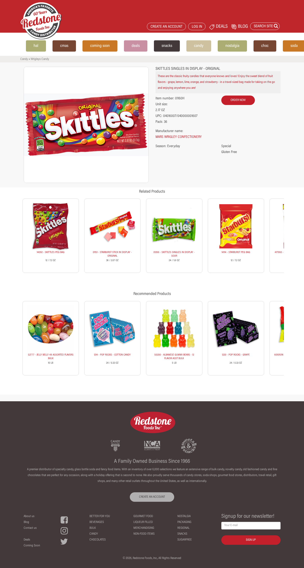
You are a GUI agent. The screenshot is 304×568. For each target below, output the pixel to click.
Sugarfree (184, 539)
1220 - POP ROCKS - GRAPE (236, 355)
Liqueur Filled (143, 522)
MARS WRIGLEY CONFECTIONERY (178, 137)
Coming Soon (32, 545)
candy (198, 46)
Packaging (184, 522)
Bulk (92, 528)
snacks (167, 46)
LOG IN (197, 27)
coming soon (100, 46)
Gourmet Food (143, 516)
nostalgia (232, 46)
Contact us (30, 528)
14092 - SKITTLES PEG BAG (50, 252)
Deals (27, 539)
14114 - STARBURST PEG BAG (236, 252)
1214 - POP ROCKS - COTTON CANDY (112, 355)
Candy (24, 59)
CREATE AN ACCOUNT (167, 27)
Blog (26, 522)
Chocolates (97, 539)
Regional (183, 528)
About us (29, 516)
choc (265, 46)
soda (294, 46)
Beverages (96, 522)
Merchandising (143, 528)
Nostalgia (184, 516)
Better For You (99, 516)
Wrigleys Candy (40, 59)
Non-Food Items (144, 534)
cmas (64, 46)
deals (136, 46)
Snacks (182, 534)
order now (238, 100)
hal (36, 46)
